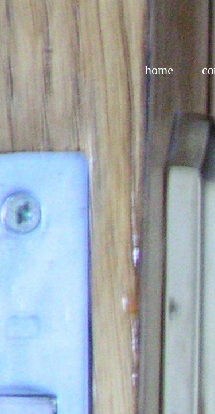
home (159, 70)
